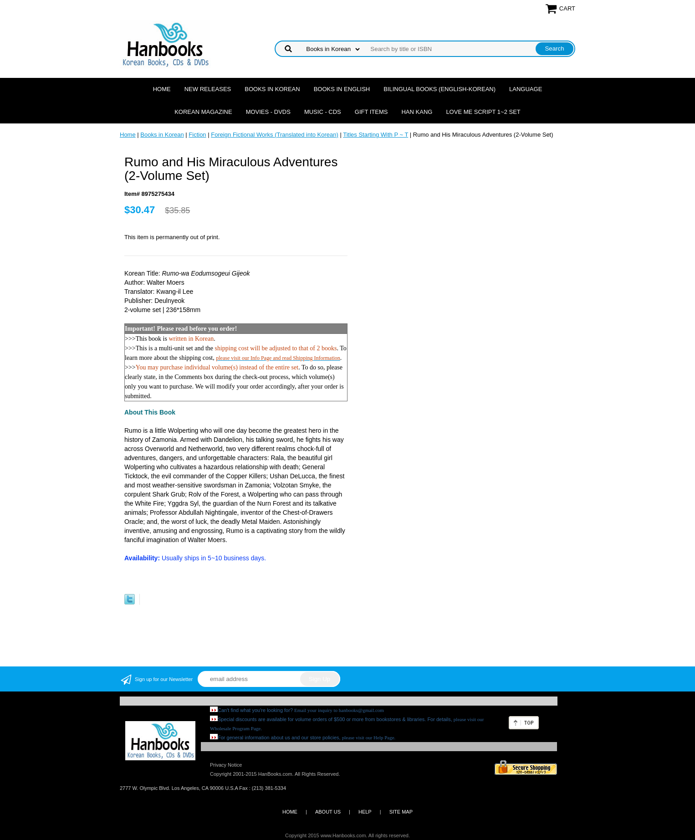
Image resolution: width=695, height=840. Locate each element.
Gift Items (371, 111)
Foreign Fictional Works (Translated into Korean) (274, 134)
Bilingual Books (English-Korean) (439, 89)
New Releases (207, 89)
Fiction (197, 134)
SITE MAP (401, 811)
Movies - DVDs (268, 111)
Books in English (342, 89)
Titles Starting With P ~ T (375, 134)
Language (525, 89)
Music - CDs (322, 111)
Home (162, 89)
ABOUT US (328, 811)
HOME (289, 811)
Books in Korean (272, 89)
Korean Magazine (203, 111)
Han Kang (416, 111)
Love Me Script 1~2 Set (483, 111)
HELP (365, 811)
